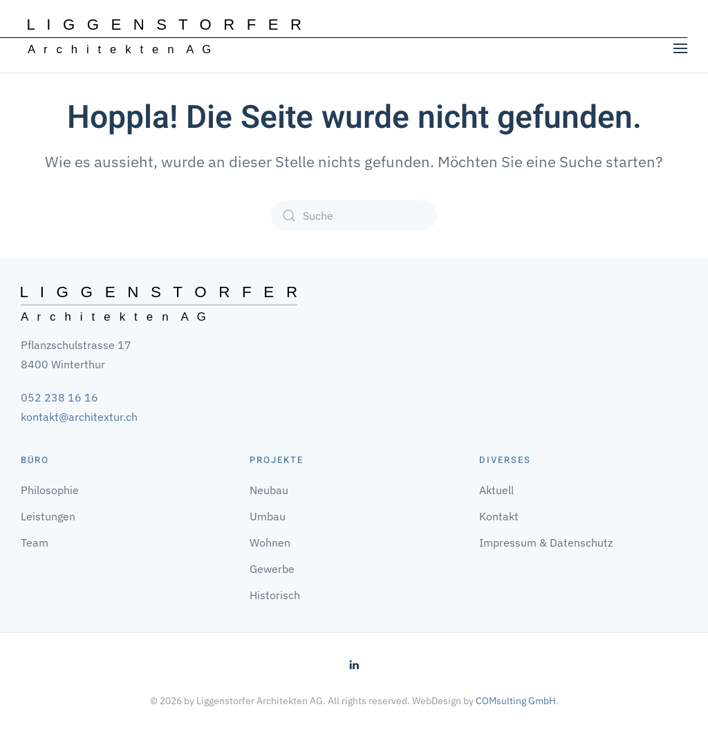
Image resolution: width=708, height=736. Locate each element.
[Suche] (354, 215)
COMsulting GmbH (516, 701)
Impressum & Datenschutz (546, 542)
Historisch (275, 595)
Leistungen (48, 516)
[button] (680, 48)
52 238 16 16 (63, 397)
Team (34, 542)
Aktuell (496, 490)
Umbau (268, 516)
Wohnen (270, 542)
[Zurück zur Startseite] (164, 36)
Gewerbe (272, 569)
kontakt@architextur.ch (79, 417)
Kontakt (499, 516)
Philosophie (50, 490)
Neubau (269, 490)
